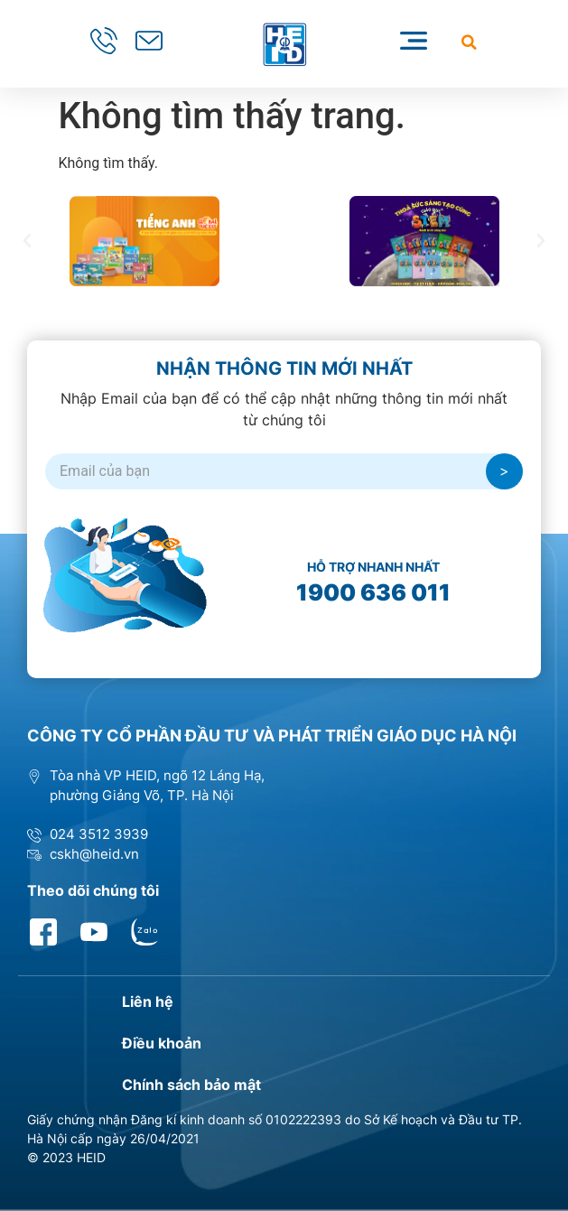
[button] (469, 42)
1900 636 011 (373, 592)
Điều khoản (161, 1043)
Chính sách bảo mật (191, 1085)
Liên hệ (147, 1001)
